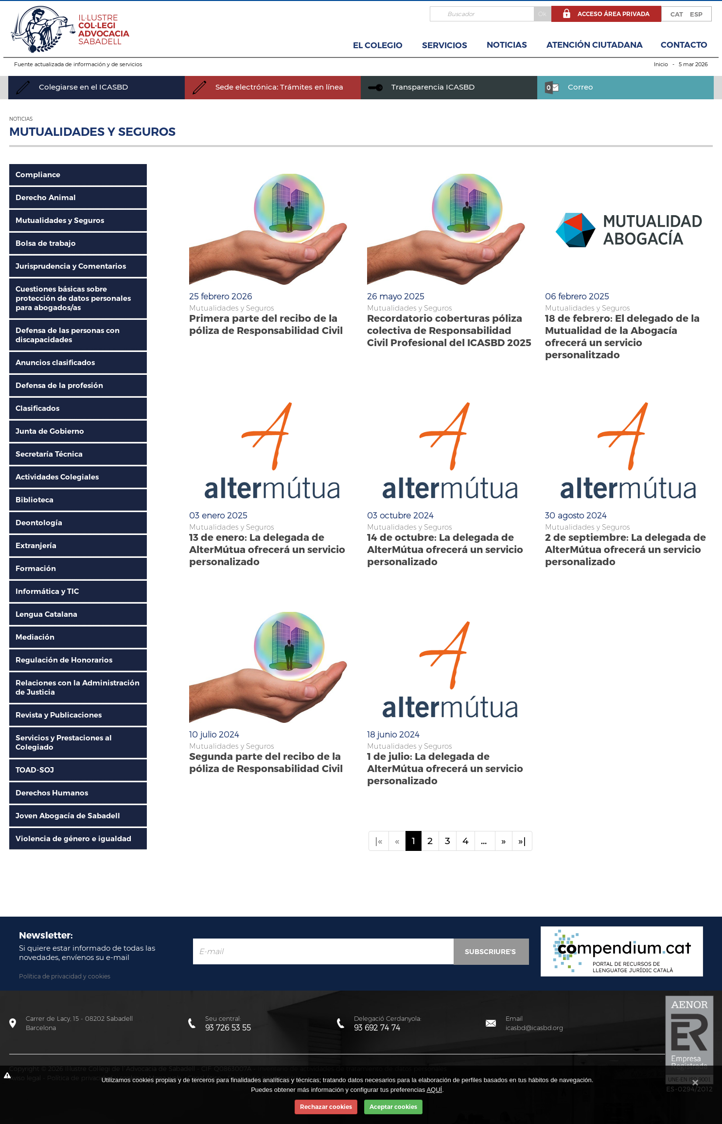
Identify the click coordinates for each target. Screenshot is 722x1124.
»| (522, 841)
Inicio (661, 64)
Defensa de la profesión (59, 385)
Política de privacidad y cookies (64, 976)
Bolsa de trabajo (46, 243)
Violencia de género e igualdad (73, 838)
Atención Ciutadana (594, 45)
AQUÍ (434, 1089)
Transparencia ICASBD (421, 87)
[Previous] (397, 841)
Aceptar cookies (393, 1106)
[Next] (503, 841)
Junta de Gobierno (50, 431)
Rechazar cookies (326, 1106)
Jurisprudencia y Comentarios (71, 266)
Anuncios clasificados (55, 362)
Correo (569, 87)
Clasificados (37, 408)
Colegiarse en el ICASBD (72, 87)
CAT (676, 14)
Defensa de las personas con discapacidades (68, 335)
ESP (696, 14)
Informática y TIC (47, 591)
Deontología (39, 522)
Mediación (35, 637)
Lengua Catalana (46, 614)
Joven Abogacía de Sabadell (68, 815)
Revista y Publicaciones (59, 714)
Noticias (507, 45)
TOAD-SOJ (35, 769)
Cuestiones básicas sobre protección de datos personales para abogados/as (73, 298)
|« (379, 841)
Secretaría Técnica (49, 454)
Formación (36, 568)
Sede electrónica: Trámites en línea (267, 87)
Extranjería (36, 545)
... (485, 841)
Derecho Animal (46, 197)
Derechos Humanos (52, 792)
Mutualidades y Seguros (60, 220)
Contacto (684, 45)
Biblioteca (34, 499)
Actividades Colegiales (57, 476)
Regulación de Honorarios (64, 659)
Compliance (38, 174)
